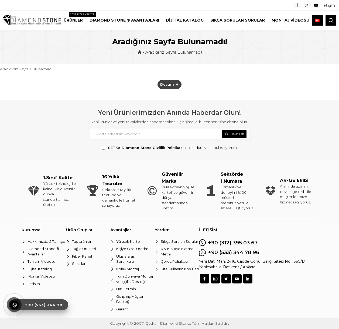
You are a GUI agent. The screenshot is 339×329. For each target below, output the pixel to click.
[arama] (331, 20)
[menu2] (73, 20)
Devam (167, 84)
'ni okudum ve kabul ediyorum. (170, 148)
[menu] (297, 5)
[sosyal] (204, 278)
